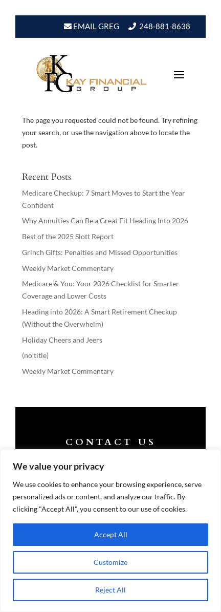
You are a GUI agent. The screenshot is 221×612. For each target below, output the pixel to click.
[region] (110, 530)
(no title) (35, 355)
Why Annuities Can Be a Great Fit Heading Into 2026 (105, 220)
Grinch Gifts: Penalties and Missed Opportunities (100, 252)
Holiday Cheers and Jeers (62, 339)
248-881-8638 (164, 26)
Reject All (110, 589)
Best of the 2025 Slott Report (68, 236)
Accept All (110, 534)
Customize (110, 562)
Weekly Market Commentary (68, 268)
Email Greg (95, 26)
